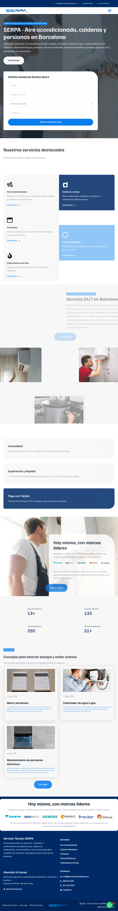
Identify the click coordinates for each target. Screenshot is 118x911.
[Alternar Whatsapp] (109, 905)
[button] (109, 10)
